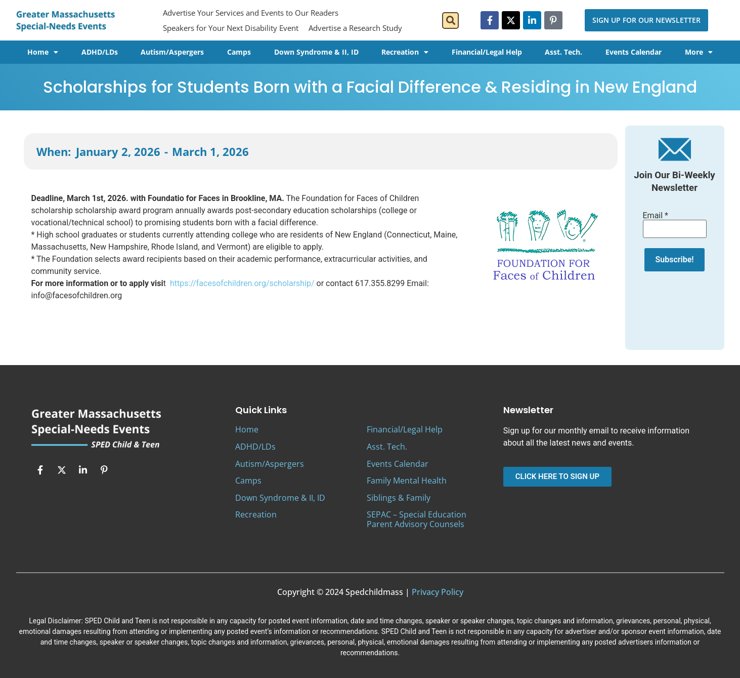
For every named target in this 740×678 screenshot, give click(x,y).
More (699, 52)
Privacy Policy (437, 591)
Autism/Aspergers (172, 52)
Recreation (404, 52)
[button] (450, 20)
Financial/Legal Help (487, 52)
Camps (239, 52)
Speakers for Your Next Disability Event (230, 28)
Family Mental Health (407, 480)
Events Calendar (633, 52)
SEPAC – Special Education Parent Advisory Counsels (416, 519)
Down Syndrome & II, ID (316, 52)
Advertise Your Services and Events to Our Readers (250, 13)
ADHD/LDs (99, 52)
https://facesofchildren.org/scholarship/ (242, 283)
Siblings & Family (398, 497)
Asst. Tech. (563, 52)
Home (42, 52)
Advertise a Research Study (355, 28)
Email (655, 216)
